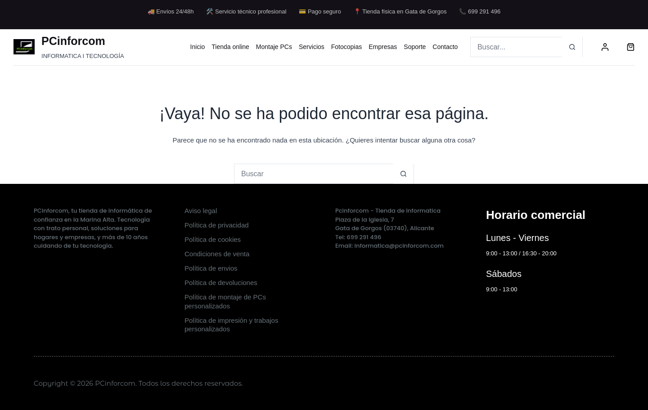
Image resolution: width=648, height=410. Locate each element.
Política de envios (211, 268)
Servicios (311, 46)
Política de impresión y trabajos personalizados (231, 324)
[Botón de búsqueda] (572, 47)
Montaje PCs (274, 46)
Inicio (197, 46)
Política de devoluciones (220, 282)
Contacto (445, 46)
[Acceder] (605, 47)
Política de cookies (212, 239)
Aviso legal (200, 210)
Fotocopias (346, 46)
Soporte (415, 46)
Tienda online (230, 46)
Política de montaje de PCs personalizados (225, 301)
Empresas (383, 46)
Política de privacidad (216, 225)
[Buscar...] (516, 47)
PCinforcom (73, 41)
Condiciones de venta (216, 254)
